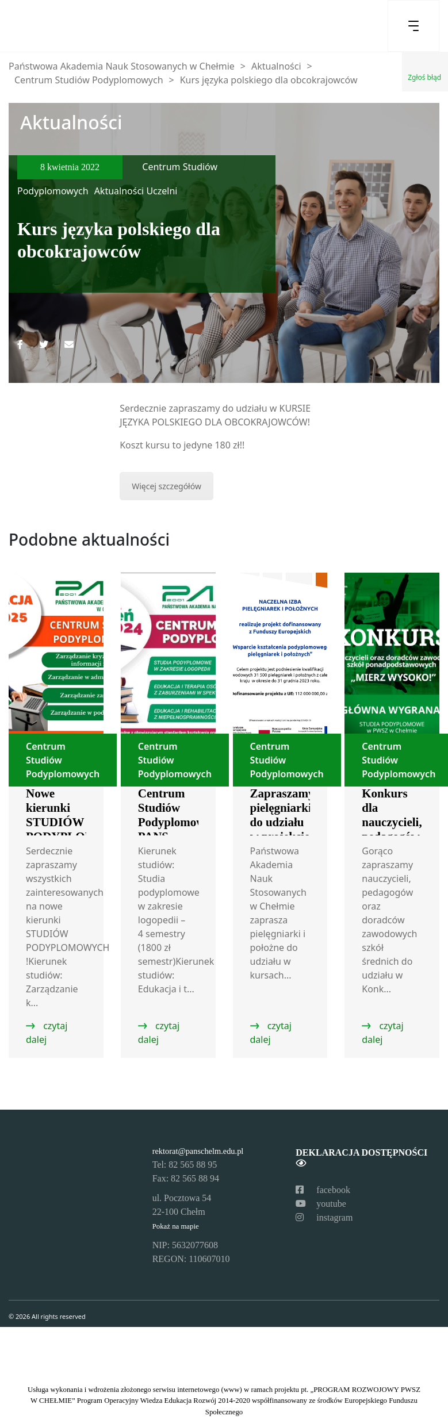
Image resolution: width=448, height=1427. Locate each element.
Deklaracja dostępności (361, 1158)
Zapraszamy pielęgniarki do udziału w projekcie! (282, 815)
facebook (323, 1190)
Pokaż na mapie (175, 1226)
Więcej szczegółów (166, 486)
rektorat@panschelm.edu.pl (198, 1151)
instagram (324, 1217)
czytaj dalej (46, 1032)
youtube (321, 1204)
